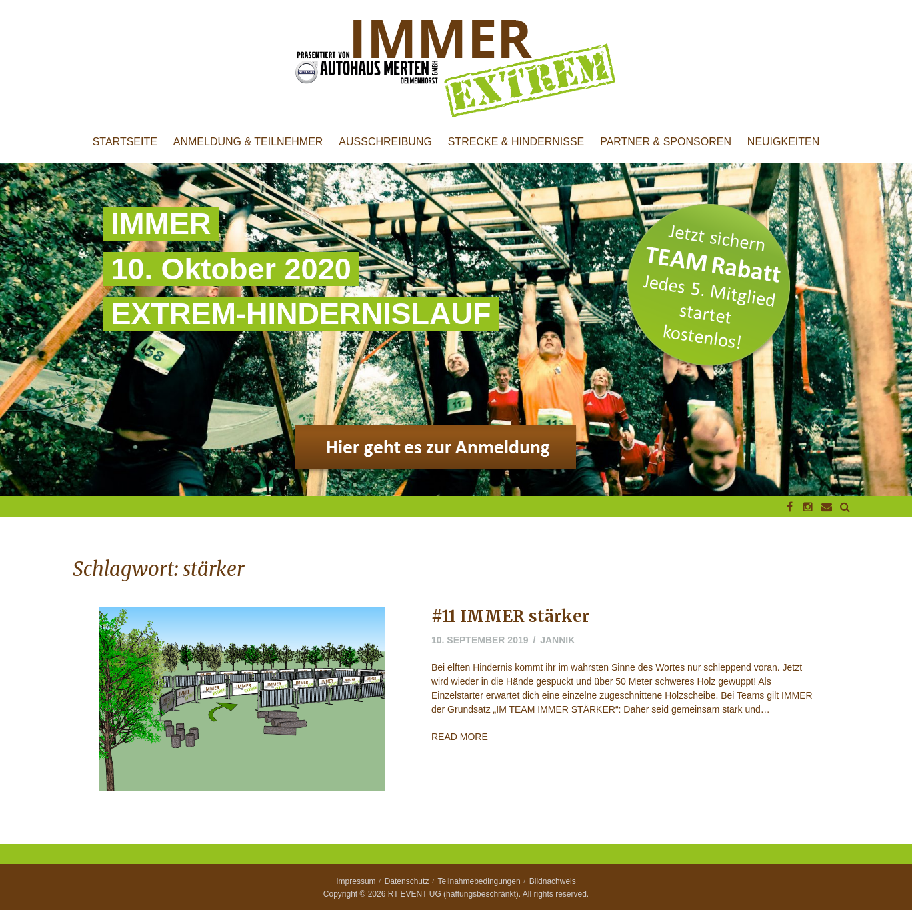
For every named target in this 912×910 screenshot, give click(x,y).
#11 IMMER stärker (510, 616)
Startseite (125, 142)
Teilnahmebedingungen (479, 881)
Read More (459, 736)
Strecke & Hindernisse (516, 142)
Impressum (355, 881)
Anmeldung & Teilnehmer (248, 142)
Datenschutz (407, 881)
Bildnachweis (552, 881)
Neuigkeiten (783, 142)
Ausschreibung (385, 142)
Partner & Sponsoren (665, 142)
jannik (557, 640)
